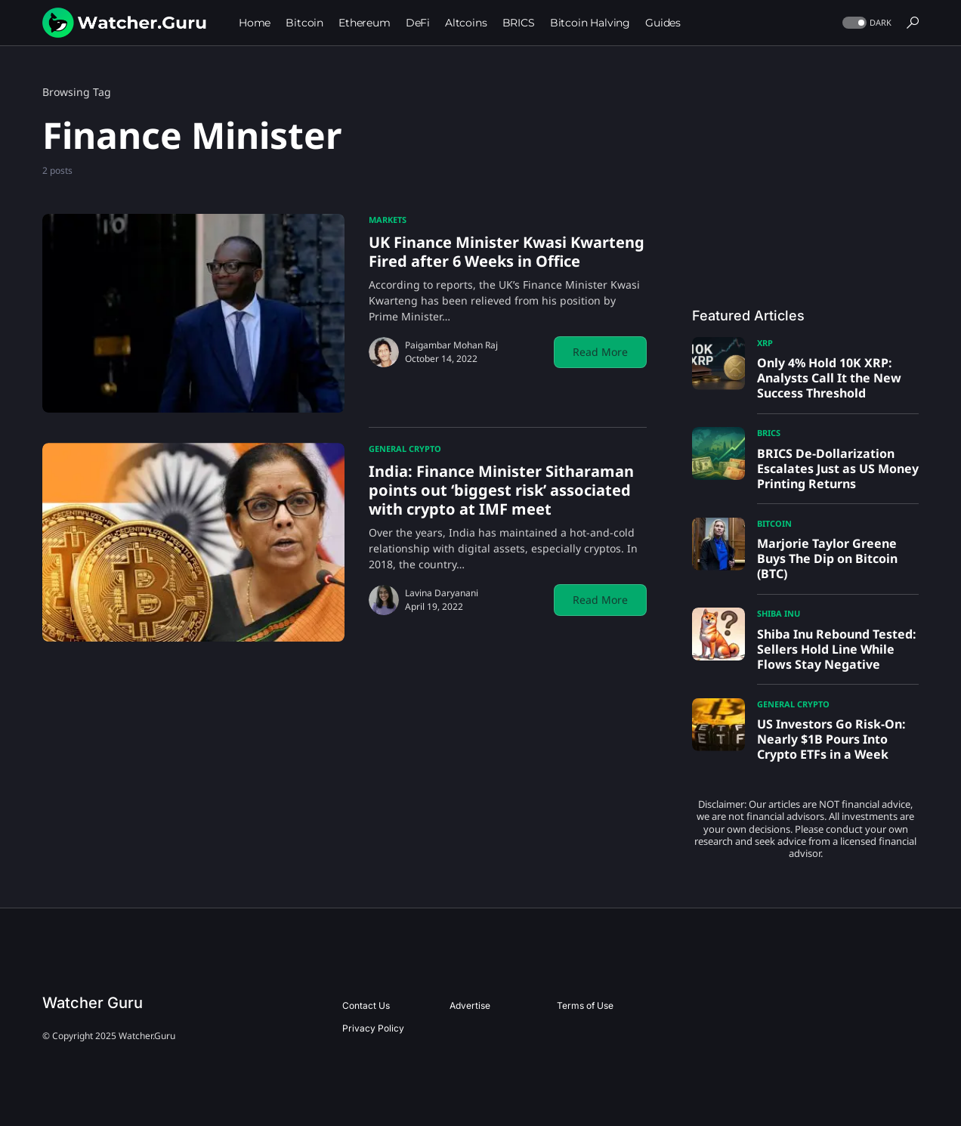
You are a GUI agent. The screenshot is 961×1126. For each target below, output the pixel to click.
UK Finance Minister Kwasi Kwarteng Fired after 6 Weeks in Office (506, 252)
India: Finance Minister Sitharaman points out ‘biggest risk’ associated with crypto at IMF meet (501, 490)
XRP (765, 342)
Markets (387, 219)
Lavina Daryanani (441, 592)
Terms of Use (585, 1005)
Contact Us (366, 1005)
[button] (865, 23)
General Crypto (405, 448)
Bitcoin (774, 523)
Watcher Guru (92, 1003)
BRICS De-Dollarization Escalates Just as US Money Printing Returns (838, 468)
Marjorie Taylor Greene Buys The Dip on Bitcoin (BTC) (827, 558)
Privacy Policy (373, 1028)
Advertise (470, 1005)
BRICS (768, 432)
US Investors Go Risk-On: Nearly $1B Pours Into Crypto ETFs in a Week (831, 739)
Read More (600, 352)
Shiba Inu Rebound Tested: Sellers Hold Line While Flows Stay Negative (836, 649)
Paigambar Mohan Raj (451, 345)
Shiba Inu (778, 613)
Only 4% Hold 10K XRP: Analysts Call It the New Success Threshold (829, 378)
